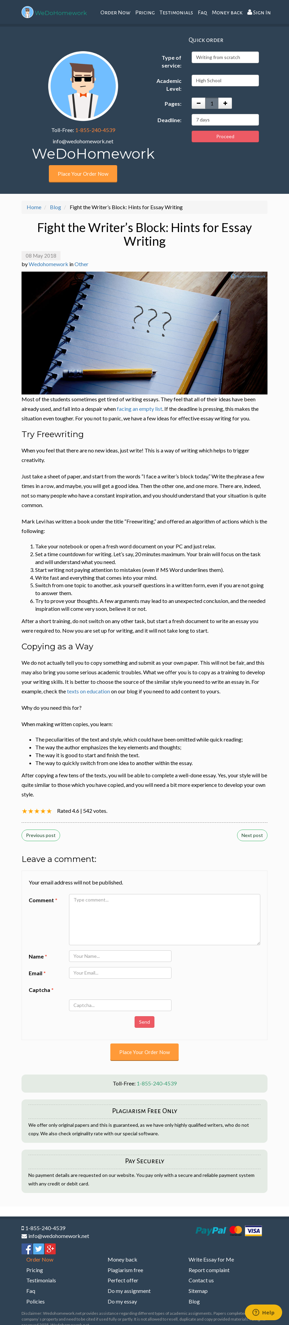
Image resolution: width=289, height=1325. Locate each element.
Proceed (225, 136)
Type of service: (171, 61)
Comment (43, 900)
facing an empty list (139, 408)
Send (144, 1022)
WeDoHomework (61, 13)
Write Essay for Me (211, 1259)
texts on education (88, 691)
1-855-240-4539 (95, 130)
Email (37, 973)
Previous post (41, 835)
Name (38, 956)
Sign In (259, 12)
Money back (227, 13)
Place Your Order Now (83, 174)
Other (81, 264)
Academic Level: (168, 84)
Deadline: (169, 120)
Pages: (173, 103)
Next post (252, 835)
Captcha (41, 989)
